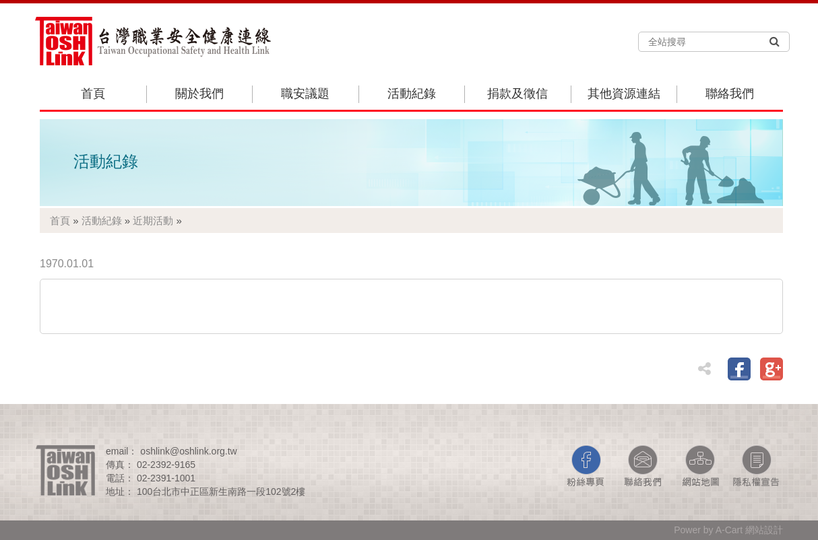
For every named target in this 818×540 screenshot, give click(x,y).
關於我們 (199, 93)
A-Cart (729, 530)
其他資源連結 (624, 93)
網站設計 (764, 530)
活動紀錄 (411, 93)
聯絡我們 (729, 93)
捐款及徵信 (517, 93)
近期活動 (153, 220)
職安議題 (305, 93)
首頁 (93, 93)
